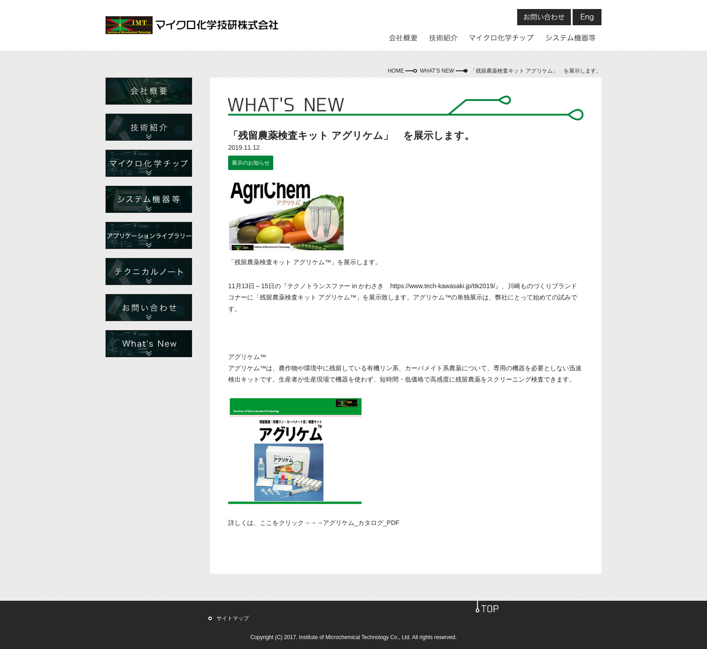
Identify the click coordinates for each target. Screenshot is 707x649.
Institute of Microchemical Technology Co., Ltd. (355, 637)
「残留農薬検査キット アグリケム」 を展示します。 (535, 71)
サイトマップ (232, 618)
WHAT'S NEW (437, 71)
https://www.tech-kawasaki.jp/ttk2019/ (442, 286)
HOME (396, 71)
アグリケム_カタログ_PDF (361, 522)
